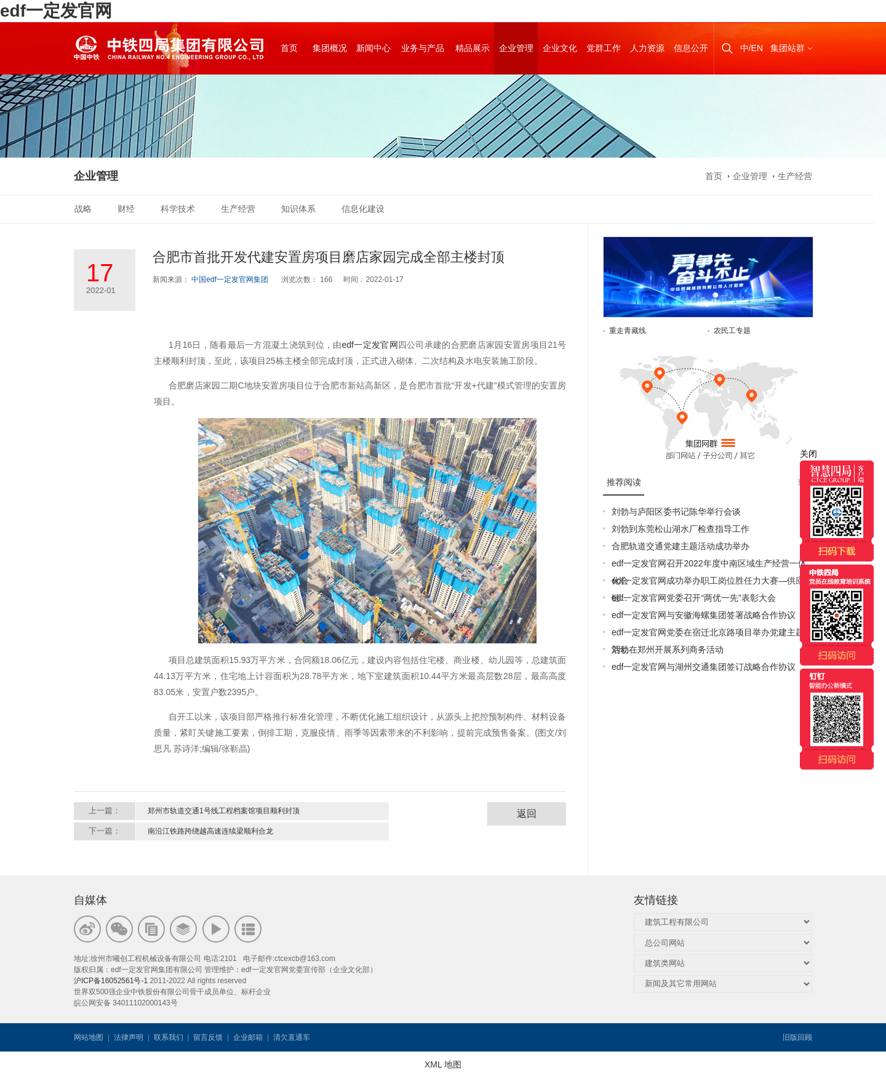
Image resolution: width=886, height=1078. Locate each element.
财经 (126, 209)
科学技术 (178, 209)
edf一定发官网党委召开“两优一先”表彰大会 (694, 598)
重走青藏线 (627, 330)
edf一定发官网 (56, 10)
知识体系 (298, 209)
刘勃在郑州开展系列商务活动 (668, 649)
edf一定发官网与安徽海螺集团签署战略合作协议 (704, 615)
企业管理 (750, 176)
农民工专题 (732, 330)
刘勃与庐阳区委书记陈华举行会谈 (676, 512)
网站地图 (88, 1037)
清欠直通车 (291, 1037)
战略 (83, 209)
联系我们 (168, 1037)
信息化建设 (363, 209)
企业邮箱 (248, 1037)
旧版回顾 (797, 1037)
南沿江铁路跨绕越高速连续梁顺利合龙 (210, 831)
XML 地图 (443, 1064)
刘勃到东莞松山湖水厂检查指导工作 (680, 529)
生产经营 (795, 176)
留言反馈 (208, 1037)
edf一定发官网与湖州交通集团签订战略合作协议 (704, 667)
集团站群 (787, 48)
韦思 (356, 1037)
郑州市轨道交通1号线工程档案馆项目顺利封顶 (224, 810)
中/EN (751, 48)
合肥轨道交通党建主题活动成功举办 (680, 546)
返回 (527, 813)
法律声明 (128, 1037)
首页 (713, 176)
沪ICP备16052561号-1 (111, 980)
